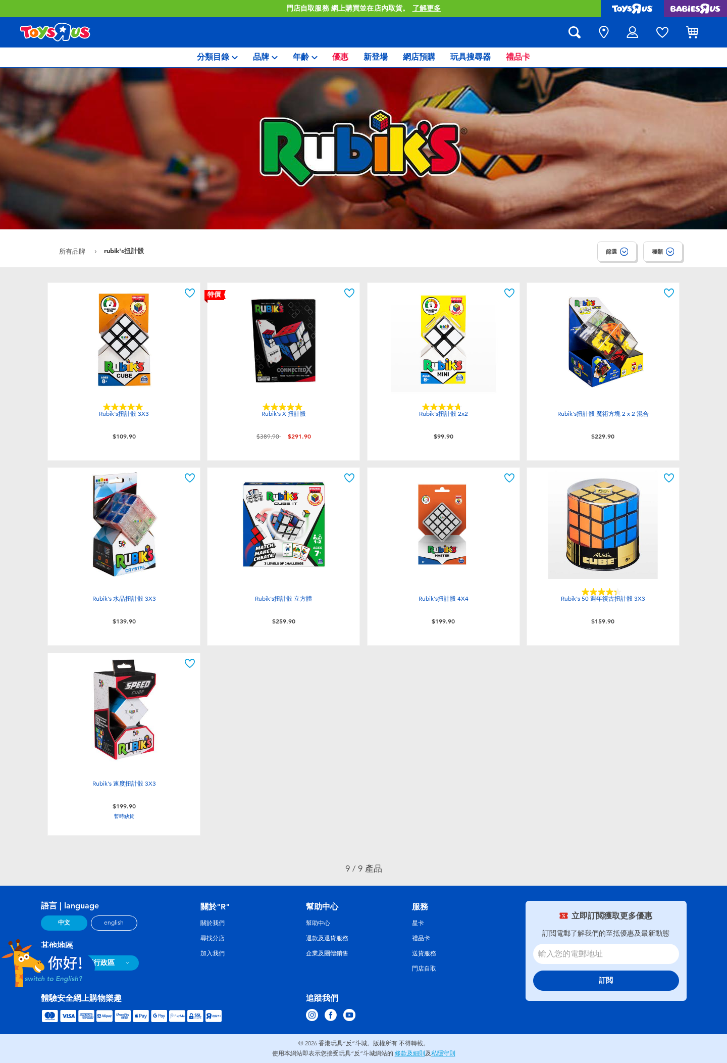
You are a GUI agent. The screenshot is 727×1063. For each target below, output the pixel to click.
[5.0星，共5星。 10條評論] (284, 407)
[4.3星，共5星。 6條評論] (603, 592)
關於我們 (212, 923)
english (114, 922)
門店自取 (424, 968)
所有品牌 (73, 251)
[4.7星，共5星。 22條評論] (443, 407)
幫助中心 (318, 923)
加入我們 (212, 953)
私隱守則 (443, 1053)
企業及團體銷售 (327, 953)
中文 (64, 922)
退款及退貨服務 (327, 938)
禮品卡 (421, 938)
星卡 (418, 923)
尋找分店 (212, 938)
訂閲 (606, 980)
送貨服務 (424, 953)
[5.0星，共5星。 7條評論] (124, 407)
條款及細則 (410, 1053)
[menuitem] (217, 57)
